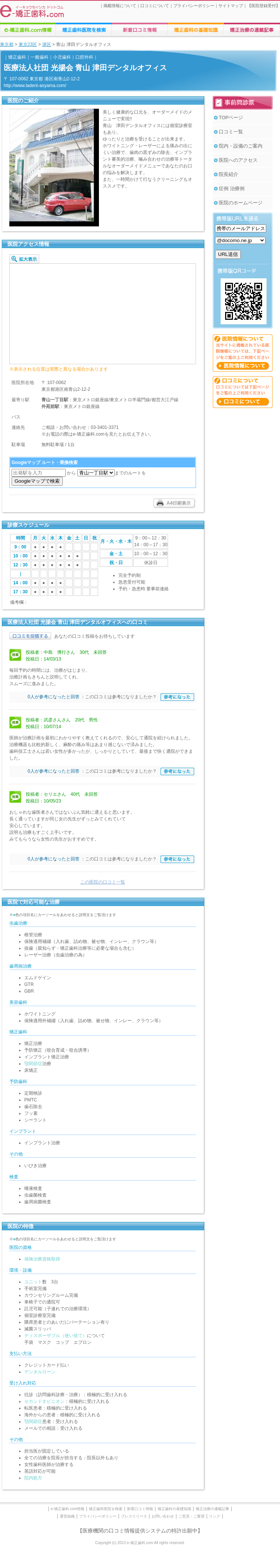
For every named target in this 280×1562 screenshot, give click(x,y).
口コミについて (154, 5)
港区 (46, 44)
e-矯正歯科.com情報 (68, 1509)
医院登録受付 (263, 5)
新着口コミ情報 (140, 1509)
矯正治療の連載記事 (212, 1509)
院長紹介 (228, 174)
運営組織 (67, 1516)
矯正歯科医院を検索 (105, 1509)
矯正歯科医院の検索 (84, 29)
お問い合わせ (163, 1516)
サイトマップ (230, 5)
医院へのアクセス (238, 160)
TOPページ (231, 117)
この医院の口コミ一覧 (102, 882)
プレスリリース (134, 1516)
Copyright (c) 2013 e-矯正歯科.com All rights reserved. (140, 1543)
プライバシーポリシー (193, 5)
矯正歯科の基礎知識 (174, 1509)
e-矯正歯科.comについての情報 (28, 29)
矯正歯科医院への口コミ (140, 29)
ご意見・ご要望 (191, 1516)
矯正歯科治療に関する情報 (196, 29)
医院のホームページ (240, 202)
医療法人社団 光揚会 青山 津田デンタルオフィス (85, 68)
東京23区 (28, 44)
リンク (214, 1516)
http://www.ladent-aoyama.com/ (35, 85)
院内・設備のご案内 (240, 146)
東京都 (6, 44)
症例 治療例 (232, 188)
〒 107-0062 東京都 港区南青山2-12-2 (42, 78)
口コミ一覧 (231, 131)
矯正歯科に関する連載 (252, 29)
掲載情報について (119, 5)
